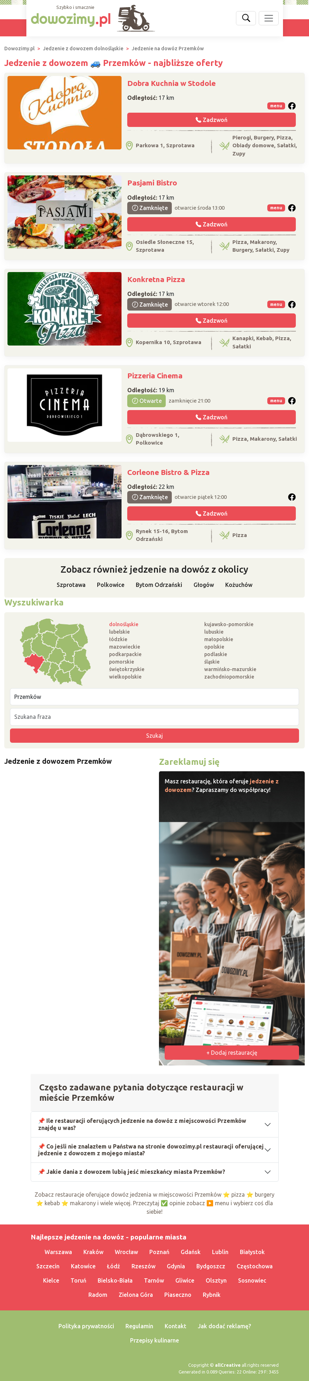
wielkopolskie (125, 677)
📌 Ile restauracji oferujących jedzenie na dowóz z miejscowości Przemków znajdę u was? (142, 1124)
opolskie (214, 647)
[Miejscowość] (154, 696)
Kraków (93, 1252)
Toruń (78, 1280)
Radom (97, 1295)
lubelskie (119, 632)
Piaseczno (177, 1295)
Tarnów (154, 1280)
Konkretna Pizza (156, 279)
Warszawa (58, 1252)
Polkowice (110, 585)
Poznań (159, 1252)
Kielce (51, 1280)
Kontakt (175, 1326)
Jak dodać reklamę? (224, 1326)
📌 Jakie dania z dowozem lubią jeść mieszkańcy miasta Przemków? (132, 1171)
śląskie (212, 662)
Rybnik (212, 1295)
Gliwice (184, 1280)
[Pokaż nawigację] (269, 18)
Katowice (83, 1266)
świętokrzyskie (126, 669)
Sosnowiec (252, 1280)
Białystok (252, 1252)
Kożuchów (238, 585)
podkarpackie (125, 654)
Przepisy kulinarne (154, 1340)
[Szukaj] (246, 18)
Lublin (220, 1252)
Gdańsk (191, 1252)
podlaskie (215, 654)
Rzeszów (143, 1266)
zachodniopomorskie (229, 677)
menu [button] (276, 105)
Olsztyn (216, 1280)
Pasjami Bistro (152, 182)
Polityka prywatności (86, 1326)
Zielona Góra (136, 1295)
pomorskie (121, 662)
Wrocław (126, 1252)
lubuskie (213, 632)
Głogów (204, 585)
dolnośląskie (123, 624)
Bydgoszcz (210, 1266)
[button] (292, 106)
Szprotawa (71, 585)
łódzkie (118, 639)
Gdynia (176, 1266)
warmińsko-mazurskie (230, 669)
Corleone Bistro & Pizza (168, 472)
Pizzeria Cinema (154, 375)
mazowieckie (124, 647)
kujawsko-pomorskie (228, 624)
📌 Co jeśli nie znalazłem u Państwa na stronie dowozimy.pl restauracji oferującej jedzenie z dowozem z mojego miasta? (151, 1149)
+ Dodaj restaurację (231, 1052)
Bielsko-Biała (115, 1280)
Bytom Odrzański (159, 585)
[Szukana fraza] (154, 716)
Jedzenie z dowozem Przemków (58, 761)
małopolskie (218, 639)
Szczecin (48, 1266)
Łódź (113, 1266)
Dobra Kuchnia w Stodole (171, 83)
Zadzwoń (211, 120)
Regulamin (139, 1326)
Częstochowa (255, 1266)
